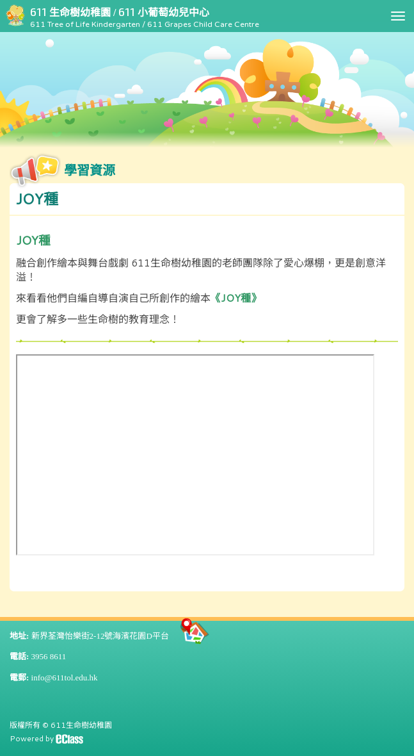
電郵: (19, 677)
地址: (19, 636)
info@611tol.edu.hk (64, 677)
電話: (19, 656)
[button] (207, 199)
